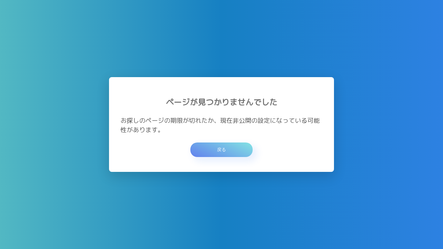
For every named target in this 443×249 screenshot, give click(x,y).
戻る (221, 149)
